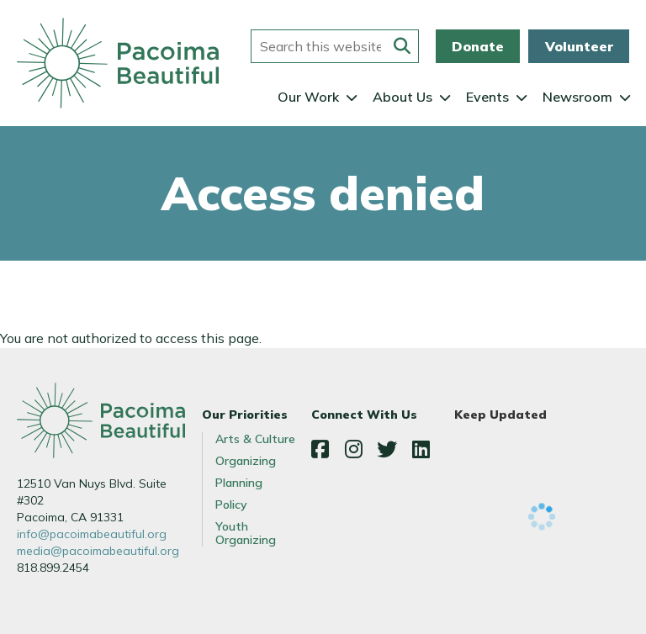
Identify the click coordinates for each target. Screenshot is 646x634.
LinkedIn (420, 449)
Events (487, 96)
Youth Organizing (245, 533)
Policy (231, 504)
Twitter (387, 449)
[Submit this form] (402, 46)
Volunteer (579, 46)
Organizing (245, 461)
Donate (478, 46)
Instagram (353, 449)
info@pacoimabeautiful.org (92, 534)
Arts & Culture (255, 439)
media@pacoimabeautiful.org (98, 550)
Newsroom (577, 96)
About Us (402, 96)
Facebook (319, 449)
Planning (238, 482)
